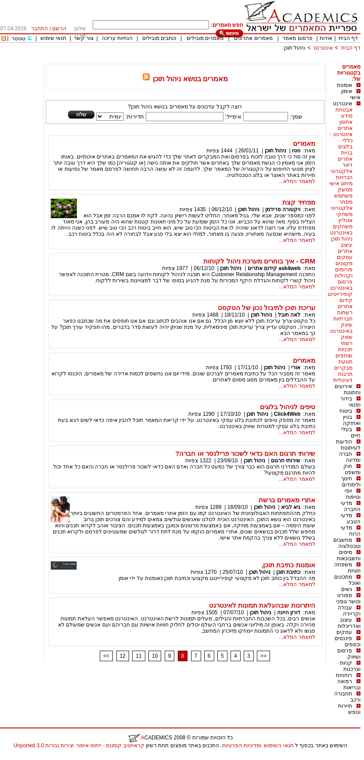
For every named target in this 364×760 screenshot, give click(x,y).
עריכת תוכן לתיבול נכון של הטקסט (266, 307)
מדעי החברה (350, 506)
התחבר (39, 28)
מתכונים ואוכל (347, 580)
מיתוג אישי (341, 183)
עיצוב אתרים (345, 248)
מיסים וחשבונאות (348, 555)
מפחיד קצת (298, 202)
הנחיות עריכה (117, 38)
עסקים (344, 632)
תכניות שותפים (344, 352)
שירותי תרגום (285, 460)
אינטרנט (323, 48)
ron (296, 151)
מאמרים (304, 143)
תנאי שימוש (53, 38)
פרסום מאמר (297, 38)
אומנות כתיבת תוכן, (288, 565)
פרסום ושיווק (348, 654)
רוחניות (344, 675)
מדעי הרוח (350, 531)
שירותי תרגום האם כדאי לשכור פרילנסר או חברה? (245, 453)
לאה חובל (289, 315)
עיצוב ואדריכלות (349, 623)
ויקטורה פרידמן (282, 209)
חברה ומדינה (349, 457)
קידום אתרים (345, 303)
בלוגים (345, 147)
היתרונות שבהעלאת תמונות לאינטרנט (262, 605)
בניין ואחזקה (351, 420)
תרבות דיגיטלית (343, 377)
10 (155, 656)
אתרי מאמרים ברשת (287, 500)
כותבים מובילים (159, 38)
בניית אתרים (345, 156)
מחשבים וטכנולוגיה (346, 543)
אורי (295, 367)
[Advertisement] (200, 60)
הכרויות (344, 177)
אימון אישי (350, 94)
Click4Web (287, 414)
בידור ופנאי (350, 402)
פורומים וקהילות (344, 273)
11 (138, 656)
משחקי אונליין (344, 217)
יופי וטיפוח (352, 494)
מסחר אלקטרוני (342, 205)
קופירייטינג (340, 294)
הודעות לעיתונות (348, 445)
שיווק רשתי (347, 340)
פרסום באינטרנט (341, 285)
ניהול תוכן (294, 48)
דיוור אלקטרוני (342, 168)
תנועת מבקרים (343, 365)
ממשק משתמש (343, 193)
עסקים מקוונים (344, 260)
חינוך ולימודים (350, 481)
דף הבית (348, 38)
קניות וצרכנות (350, 666)
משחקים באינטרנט (341, 229)
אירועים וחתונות (347, 389)
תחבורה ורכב (347, 697)
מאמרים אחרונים (253, 38)
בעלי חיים (350, 432)
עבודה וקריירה (349, 611)
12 (123, 656)
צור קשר (84, 38)
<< (106, 656)
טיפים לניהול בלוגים (287, 407)
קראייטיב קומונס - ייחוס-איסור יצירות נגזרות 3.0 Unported (78, 745)
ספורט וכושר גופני (348, 598)
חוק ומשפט (351, 469)
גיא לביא (290, 507)
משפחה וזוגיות (347, 568)
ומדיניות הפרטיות (241, 745)
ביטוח (345, 411)
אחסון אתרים (345, 125)
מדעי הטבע (350, 518)
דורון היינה (288, 612)
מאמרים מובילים (205, 38)
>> (263, 656)
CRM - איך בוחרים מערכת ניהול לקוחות (259, 261)
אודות (326, 38)
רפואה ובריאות (348, 684)
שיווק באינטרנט (341, 328)
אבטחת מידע (344, 113)
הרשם (59, 28)
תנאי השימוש (278, 745)
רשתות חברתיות (343, 316)
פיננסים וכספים (347, 641)
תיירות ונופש (349, 709)
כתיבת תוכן (288, 572)
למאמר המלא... (297, 181)
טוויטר (18, 39)
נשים (346, 589)
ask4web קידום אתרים (274, 268)
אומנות (344, 85)
